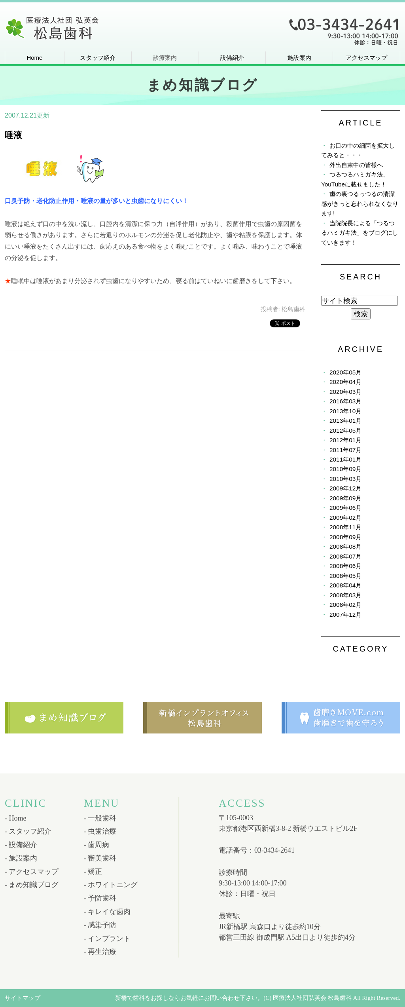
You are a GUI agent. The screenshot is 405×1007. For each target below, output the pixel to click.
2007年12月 (345, 614)
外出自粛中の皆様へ (356, 165)
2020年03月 (345, 391)
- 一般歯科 (100, 818)
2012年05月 (345, 430)
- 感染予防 (100, 925)
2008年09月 (345, 537)
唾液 (13, 135)
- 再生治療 (100, 952)
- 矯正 (93, 872)
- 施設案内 (21, 858)
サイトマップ (22, 998)
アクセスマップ (366, 57)
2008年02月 (345, 604)
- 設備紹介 (21, 845)
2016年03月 (345, 401)
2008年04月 (345, 585)
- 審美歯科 (100, 858)
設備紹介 (232, 57)
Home (34, 57)
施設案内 (299, 57)
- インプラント (107, 938)
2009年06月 (345, 507)
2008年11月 (345, 527)
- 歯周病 (97, 845)
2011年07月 (345, 449)
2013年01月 (345, 420)
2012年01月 (345, 440)
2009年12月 (345, 488)
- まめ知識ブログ (32, 885)
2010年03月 (345, 478)
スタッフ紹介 (97, 57)
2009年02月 (345, 517)
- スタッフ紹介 (28, 831)
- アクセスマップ (32, 872)
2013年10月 (345, 411)
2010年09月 (345, 469)
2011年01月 (345, 459)
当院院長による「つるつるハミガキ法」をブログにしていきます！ (359, 233)
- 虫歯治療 (100, 831)
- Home (15, 818)
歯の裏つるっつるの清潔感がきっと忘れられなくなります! (359, 203)
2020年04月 (345, 381)
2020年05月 (345, 372)
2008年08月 (345, 546)
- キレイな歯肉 (107, 912)
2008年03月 (345, 595)
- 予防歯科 (100, 898)
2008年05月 (345, 575)
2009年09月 (345, 498)
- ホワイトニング (111, 885)
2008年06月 (345, 565)
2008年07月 (345, 556)
